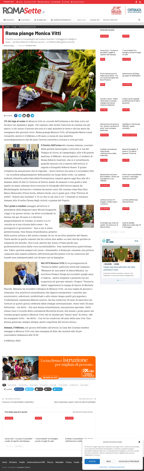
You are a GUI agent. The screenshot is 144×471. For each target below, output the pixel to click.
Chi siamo (13, 462)
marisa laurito (43, 385)
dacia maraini (33, 385)
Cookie (76, 462)
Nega (108, 461)
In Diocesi (9, 418)
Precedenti (9, 446)
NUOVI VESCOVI (110, 20)
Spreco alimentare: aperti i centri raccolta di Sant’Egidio (75, 402)
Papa (102, 59)
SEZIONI (9, 20)
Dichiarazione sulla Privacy (117, 467)
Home (19, 2)
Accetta (92, 461)
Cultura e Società (129, 135)
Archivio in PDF (30, 2)
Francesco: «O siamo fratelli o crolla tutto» (18, 402)
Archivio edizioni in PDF (36, 462)
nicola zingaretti (63, 385)
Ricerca (50, 462)
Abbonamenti (43, 2)
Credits (22, 462)
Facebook (20, 467)
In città (38, 418)
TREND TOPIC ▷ (82, 20)
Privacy (69, 462)
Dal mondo (127, 84)
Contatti (65, 2)
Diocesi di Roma (77, 2)
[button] (139, 442)
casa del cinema (23, 385)
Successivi (18, 446)
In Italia (104, 110)
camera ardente (12, 385)
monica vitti (53, 385)
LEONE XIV (95, 20)
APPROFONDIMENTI (61, 20)
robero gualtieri (84, 385)
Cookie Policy (103, 467)
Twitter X (27, 467)
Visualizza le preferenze (129, 461)
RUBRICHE (40, 20)
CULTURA (24, 20)
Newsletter (55, 2)
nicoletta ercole (74, 385)
